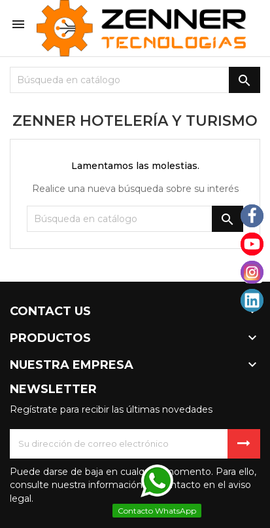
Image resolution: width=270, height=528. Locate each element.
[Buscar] (135, 80)
